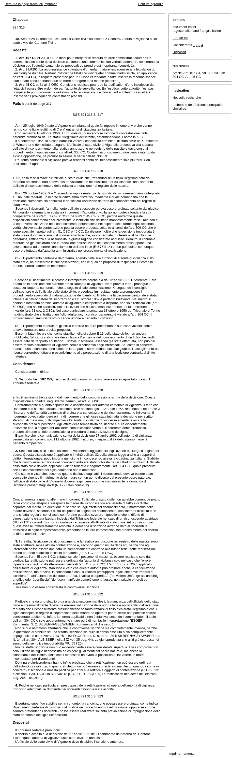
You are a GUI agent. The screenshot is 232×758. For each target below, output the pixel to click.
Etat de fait (180, 38)
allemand (192, 31)
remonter (189, 753)
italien (216, 31)
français (205, 31)
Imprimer (50, 4)
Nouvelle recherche (187, 97)
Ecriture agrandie (150, 4)
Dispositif (179, 52)
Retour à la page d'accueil (24, 4)
